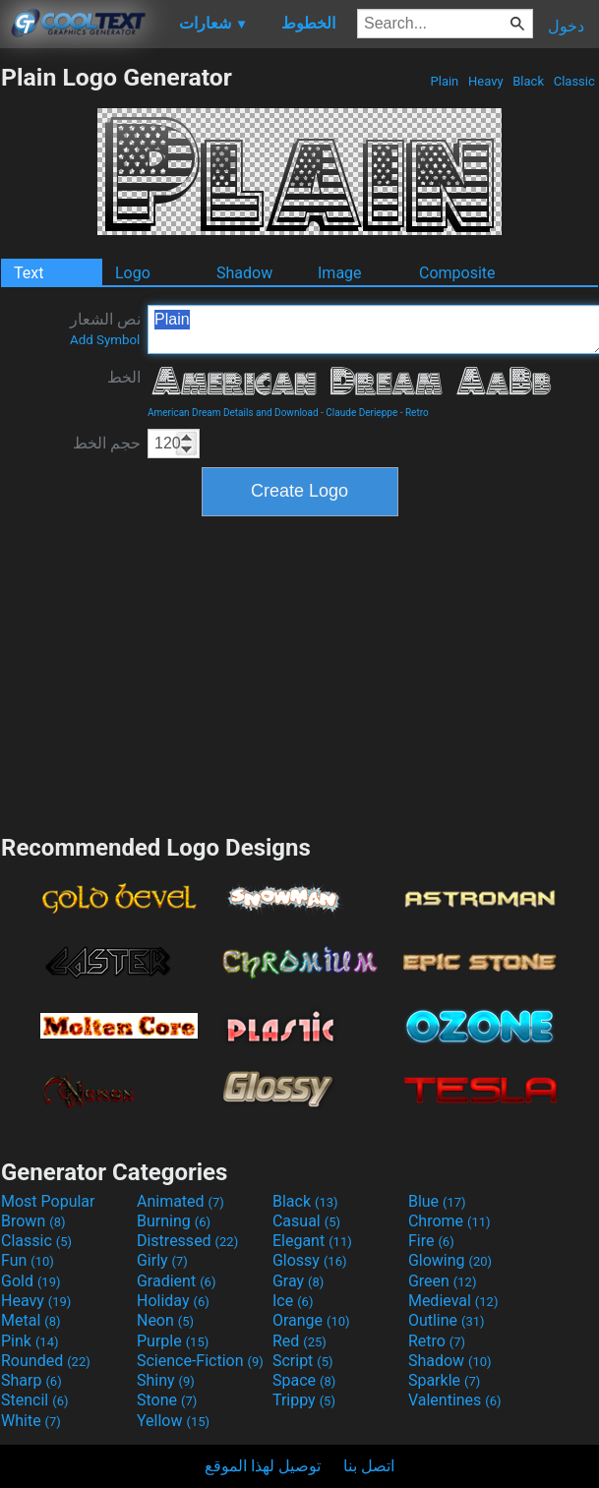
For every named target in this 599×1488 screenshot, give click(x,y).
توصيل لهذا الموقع (263, 1466)
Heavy (486, 81)
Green (442, 1281)
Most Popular (48, 1201)
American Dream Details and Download (233, 412)
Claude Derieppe (361, 412)
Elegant (312, 1240)
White (31, 1420)
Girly (162, 1260)
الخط (124, 377)
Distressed (187, 1240)
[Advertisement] (300, 672)
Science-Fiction (200, 1360)
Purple (173, 1341)
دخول (566, 26)
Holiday (173, 1300)
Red (299, 1341)
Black (528, 81)
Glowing (450, 1260)
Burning (173, 1221)
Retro (417, 412)
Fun (27, 1260)
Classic (574, 81)
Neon (165, 1320)
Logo (132, 273)
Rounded (45, 1360)
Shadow (244, 273)
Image (340, 273)
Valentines (455, 1400)
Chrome (449, 1221)
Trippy (303, 1400)
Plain (444, 81)
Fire (431, 1240)
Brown (33, 1221)
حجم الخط (107, 443)
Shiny (166, 1380)
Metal (31, 1320)
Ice (292, 1300)
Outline (446, 1320)
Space (303, 1380)
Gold (31, 1281)
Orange (311, 1320)
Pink (30, 1341)
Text (28, 273)
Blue (437, 1201)
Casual (306, 1221)
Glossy (309, 1260)
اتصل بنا (368, 1466)
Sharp (31, 1380)
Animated (180, 1201)
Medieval (453, 1300)
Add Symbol (105, 339)
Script (302, 1360)
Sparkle (444, 1380)
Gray (298, 1281)
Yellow (173, 1420)
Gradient (176, 1281)
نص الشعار (105, 328)
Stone (167, 1400)
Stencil (34, 1400)
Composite (457, 273)
